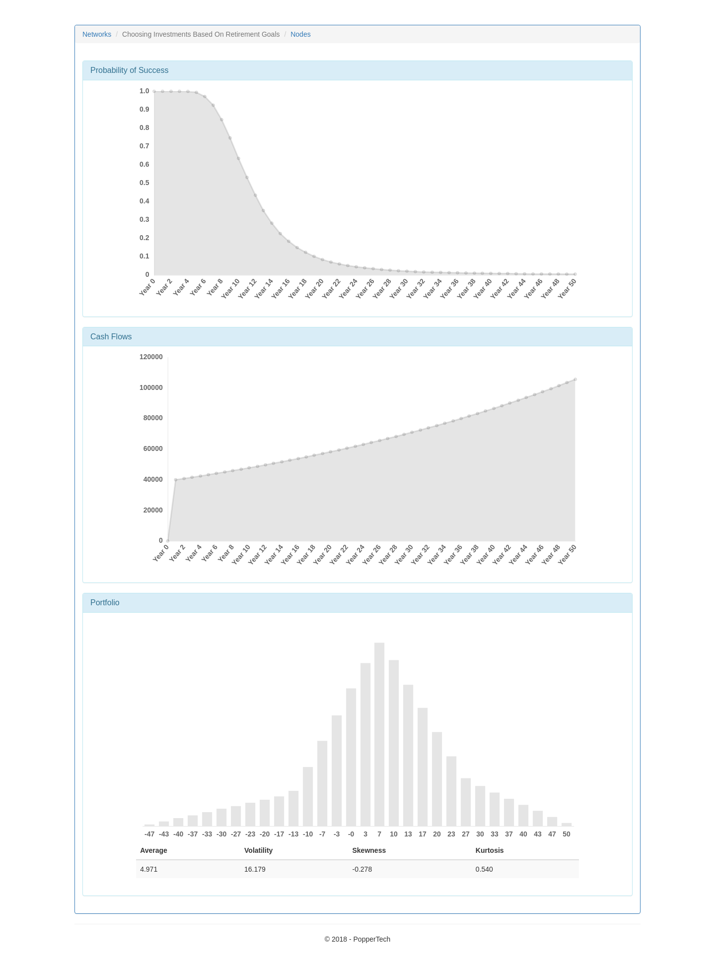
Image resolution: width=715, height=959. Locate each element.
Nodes (300, 34)
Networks (96, 34)
